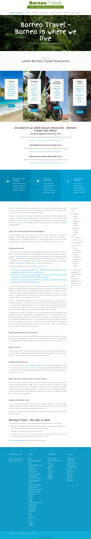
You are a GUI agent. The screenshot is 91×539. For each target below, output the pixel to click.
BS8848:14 (31, 494)
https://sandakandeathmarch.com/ (33, 365)
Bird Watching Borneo (35, 461)
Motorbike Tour (33, 270)
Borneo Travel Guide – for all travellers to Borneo (35, 480)
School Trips (32, 518)
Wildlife (30, 524)
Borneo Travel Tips (34, 491)
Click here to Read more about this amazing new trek (45, 140)
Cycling (30, 498)
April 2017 (70, 474)
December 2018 (72, 467)
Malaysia (50, 467)
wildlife (25, 218)
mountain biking (19, 263)
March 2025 (70, 458)
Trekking (31, 522)
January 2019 (71, 465)
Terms (30, 520)
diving (33, 263)
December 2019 (72, 463)
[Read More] (11, 105)
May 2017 (70, 472)
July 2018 (70, 469)
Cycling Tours (22, 280)
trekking (63, 222)
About (30, 458)
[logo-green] (45, 5)
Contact (30, 496)
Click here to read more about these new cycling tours (45, 151)
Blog (29, 463)
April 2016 (70, 480)
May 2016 (70, 478)
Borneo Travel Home (34, 485)
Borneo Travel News (54, 461)
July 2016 (70, 476)
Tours (49, 474)
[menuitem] (16, 13)
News (30, 513)
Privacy (30, 516)
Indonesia (31, 511)
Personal (50, 472)
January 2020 (71, 461)
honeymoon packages (21, 256)
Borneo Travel (52, 458)
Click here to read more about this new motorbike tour (45, 163)
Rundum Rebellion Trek (37, 275)
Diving (30, 500)
